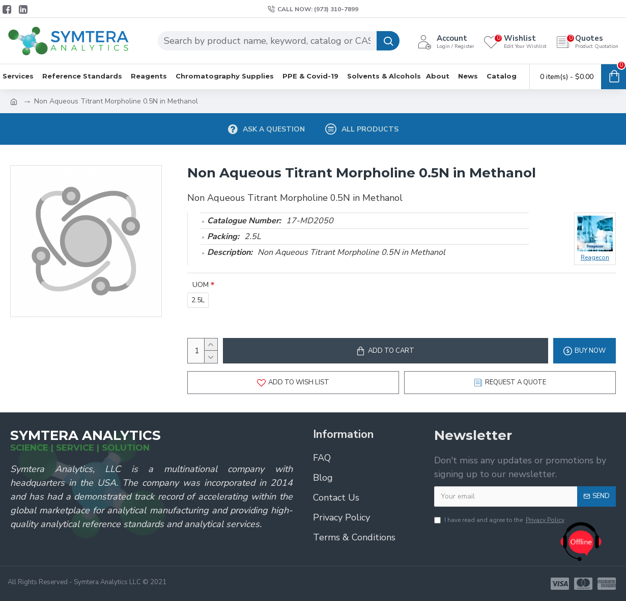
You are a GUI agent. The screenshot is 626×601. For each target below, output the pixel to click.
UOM (200, 285)
